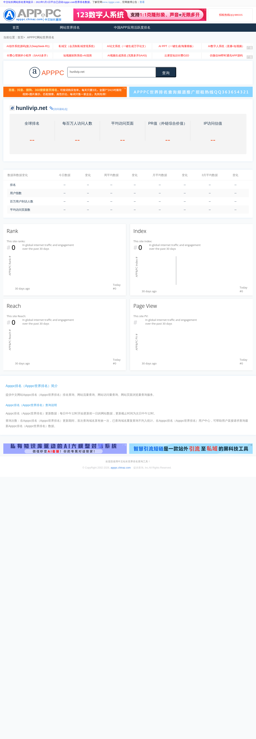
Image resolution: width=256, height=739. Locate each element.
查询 (166, 73)
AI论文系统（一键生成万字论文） (127, 46)
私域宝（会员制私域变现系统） (77, 46)
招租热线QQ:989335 (230, 14)
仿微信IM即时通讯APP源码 (226, 55)
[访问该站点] (58, 109)
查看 (142, 2)
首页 (15, 27)
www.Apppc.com (111, 2)
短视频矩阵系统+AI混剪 (77, 55)
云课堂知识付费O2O (176, 55)
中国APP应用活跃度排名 (132, 27)
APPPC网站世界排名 (40, 37)
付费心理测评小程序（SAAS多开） (28, 55)
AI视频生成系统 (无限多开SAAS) (127, 55)
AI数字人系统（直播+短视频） (226, 46)
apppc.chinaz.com (121, 467)
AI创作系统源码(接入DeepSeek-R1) (27, 46)
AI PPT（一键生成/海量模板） (177, 46)
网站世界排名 (70, 27)
